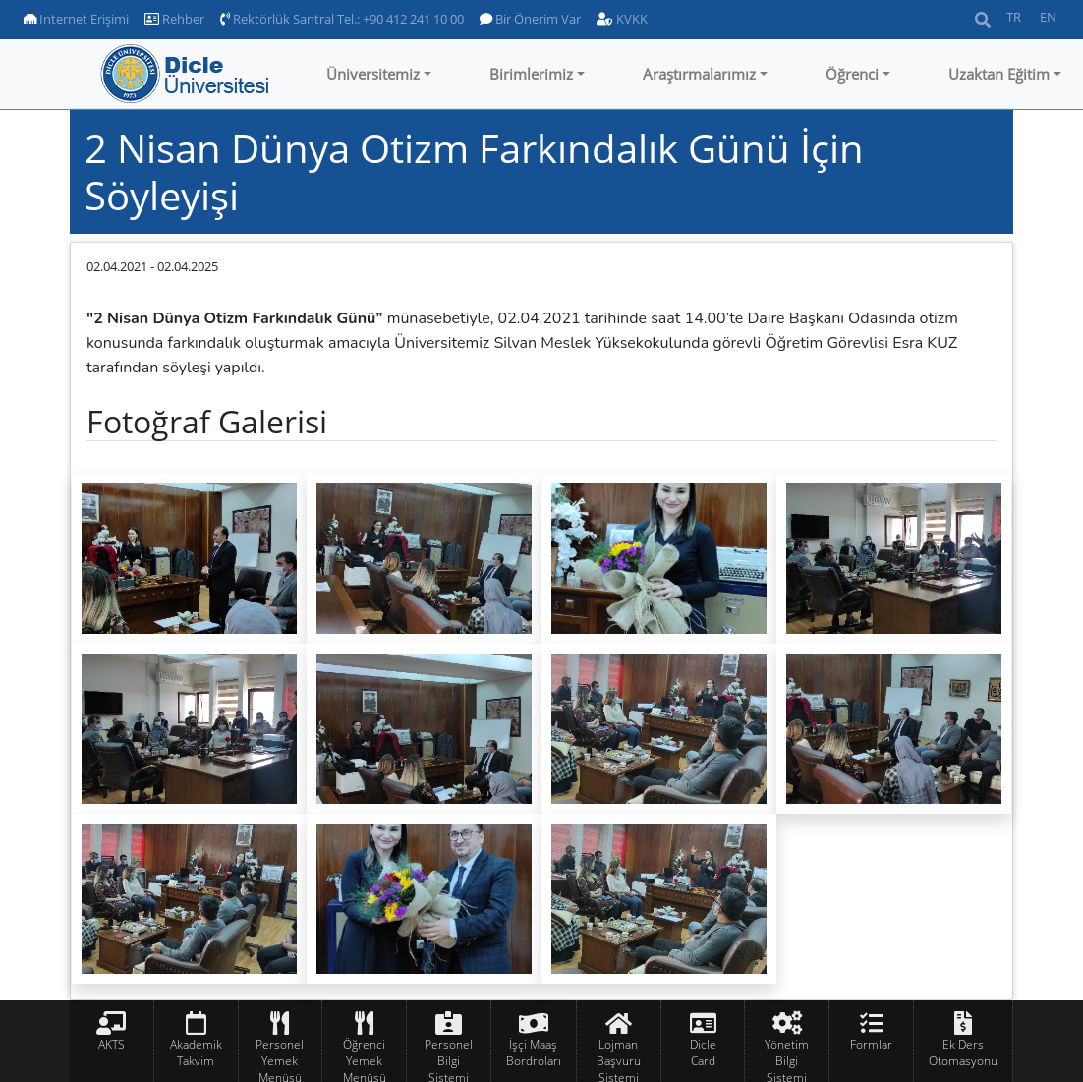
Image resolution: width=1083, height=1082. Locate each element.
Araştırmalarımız (699, 74)
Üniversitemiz (373, 74)
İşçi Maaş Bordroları (533, 1052)
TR (1013, 17)
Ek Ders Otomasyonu (963, 1052)
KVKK (622, 19)
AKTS (111, 1044)
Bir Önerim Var (530, 19)
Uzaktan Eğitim (999, 74)
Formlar (871, 1044)
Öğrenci (852, 74)
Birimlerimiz (531, 74)
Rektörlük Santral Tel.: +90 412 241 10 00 (342, 19)
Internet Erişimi (76, 19)
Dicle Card (703, 1052)
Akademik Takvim (196, 1052)
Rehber (174, 19)
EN (1048, 17)
